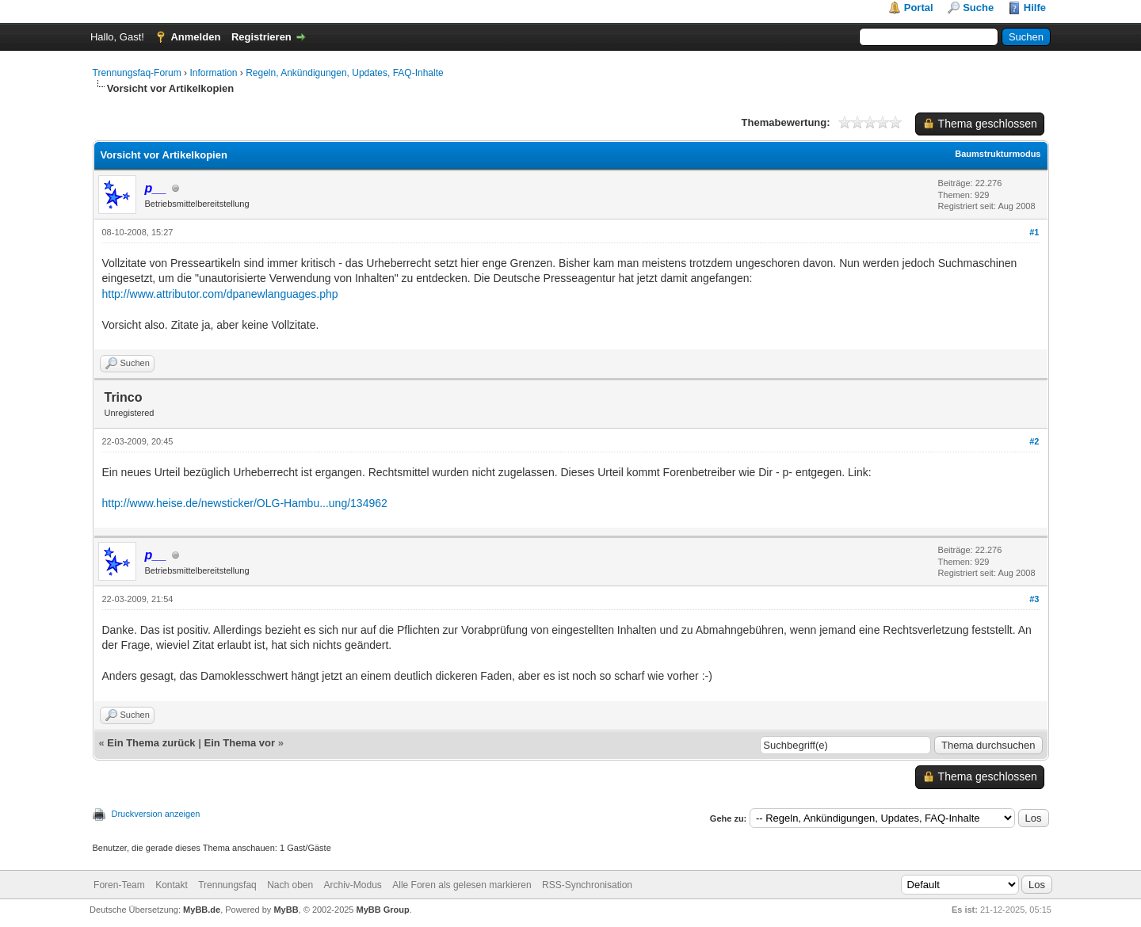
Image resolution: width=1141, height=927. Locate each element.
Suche (978, 7)
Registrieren (261, 37)
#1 (1034, 232)
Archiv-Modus (353, 885)
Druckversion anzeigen (156, 813)
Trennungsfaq (227, 885)
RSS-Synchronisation (587, 885)
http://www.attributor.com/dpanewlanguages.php (220, 294)
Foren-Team (119, 885)
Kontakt (171, 885)
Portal (918, 7)
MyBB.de (201, 909)
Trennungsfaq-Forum (137, 72)
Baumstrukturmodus (997, 153)
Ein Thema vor (239, 743)
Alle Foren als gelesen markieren (461, 885)
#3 (1034, 599)
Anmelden (195, 37)
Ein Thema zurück (151, 743)
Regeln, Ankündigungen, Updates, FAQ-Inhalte (345, 72)
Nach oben (290, 885)
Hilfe (1035, 7)
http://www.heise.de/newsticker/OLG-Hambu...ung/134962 (244, 503)
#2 (1034, 441)
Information (213, 72)
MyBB (285, 909)
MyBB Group (383, 909)
